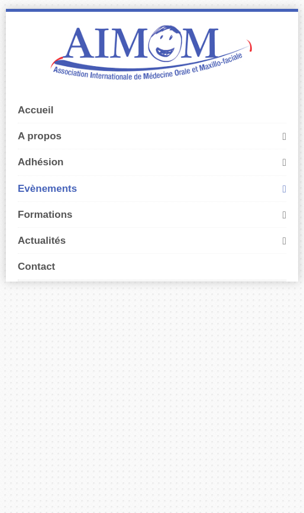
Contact (36, 266)
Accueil (35, 110)
